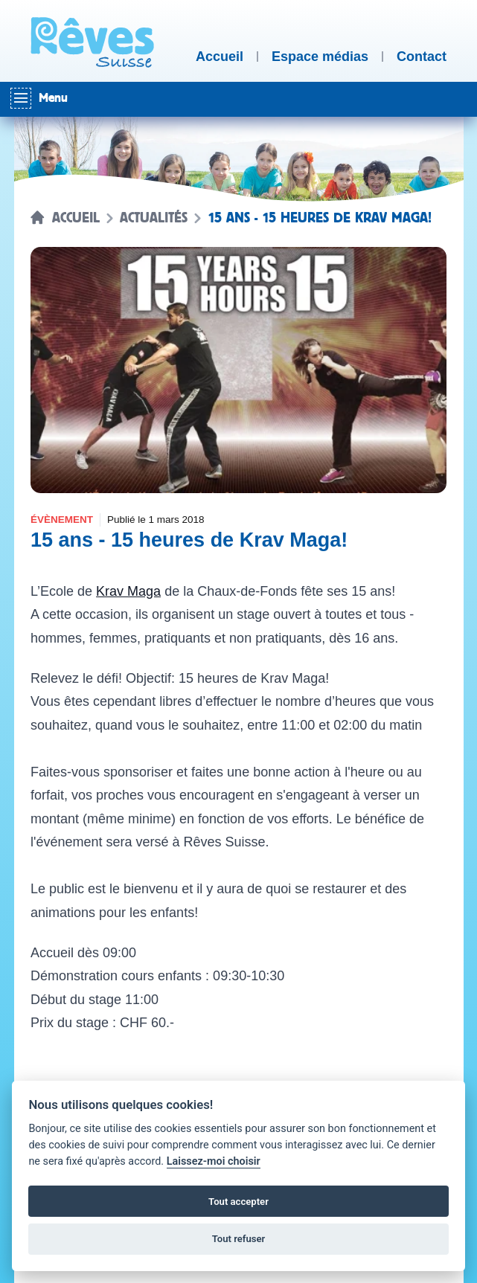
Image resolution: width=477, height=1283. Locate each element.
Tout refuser (239, 1238)
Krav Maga (128, 591)
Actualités (154, 217)
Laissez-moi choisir (213, 1161)
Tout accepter (238, 1201)
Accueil (76, 217)
